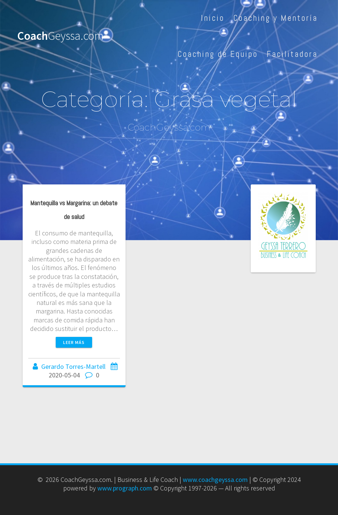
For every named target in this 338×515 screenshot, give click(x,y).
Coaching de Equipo (218, 54)
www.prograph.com (124, 488)
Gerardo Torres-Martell (73, 366)
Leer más (74, 342)
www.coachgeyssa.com (215, 479)
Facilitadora (292, 54)
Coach (60, 36)
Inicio (212, 18)
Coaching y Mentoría (275, 18)
